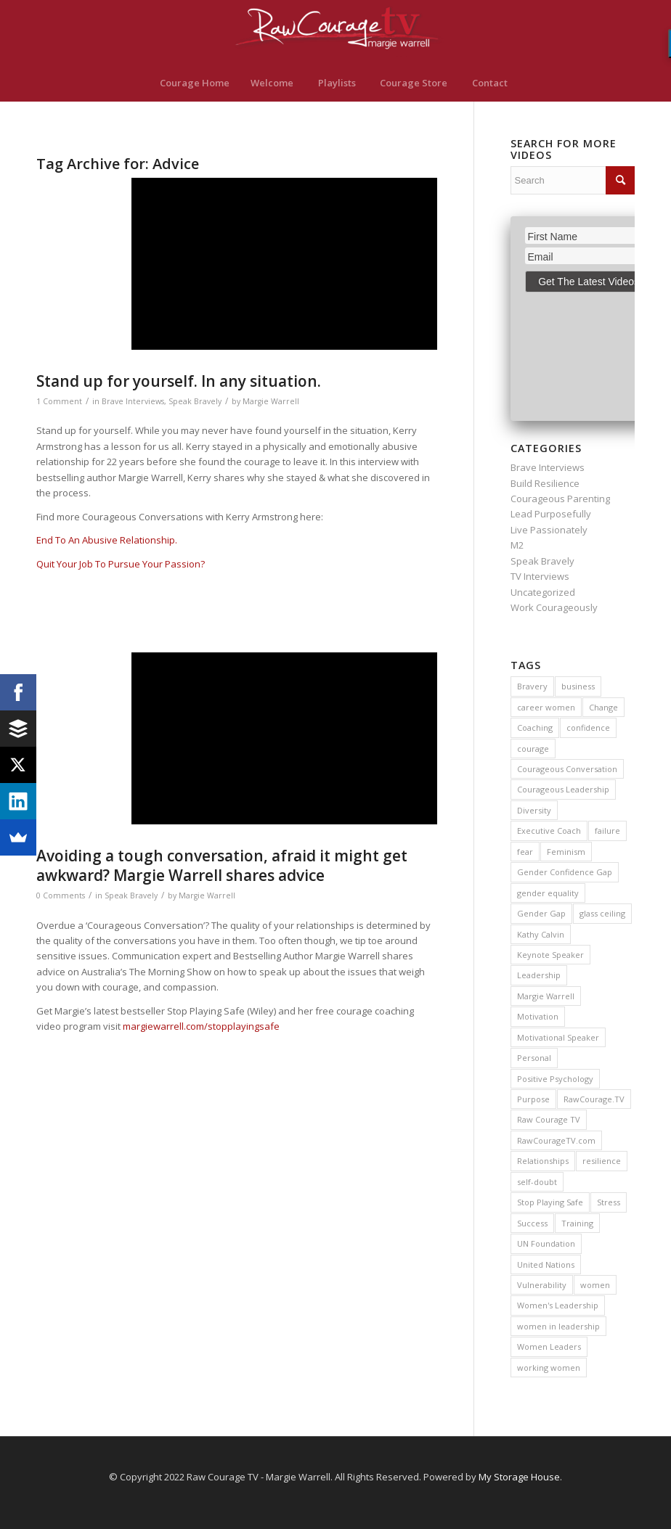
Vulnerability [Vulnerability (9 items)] (541, 1284)
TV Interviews (540, 576)
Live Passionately (549, 529)
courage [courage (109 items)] (533, 748)
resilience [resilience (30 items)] (601, 1160)
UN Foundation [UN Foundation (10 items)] (546, 1243)
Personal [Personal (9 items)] (534, 1057)
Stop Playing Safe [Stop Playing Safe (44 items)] (550, 1202)
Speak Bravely (194, 401)
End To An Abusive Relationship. (106, 539)
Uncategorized (543, 592)
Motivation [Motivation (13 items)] (537, 1016)
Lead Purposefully (551, 513)
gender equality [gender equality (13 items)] (548, 893)
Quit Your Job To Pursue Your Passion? (120, 563)
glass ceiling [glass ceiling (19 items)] (602, 913)
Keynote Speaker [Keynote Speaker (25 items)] (550, 954)
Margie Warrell (271, 401)
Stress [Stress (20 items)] (608, 1202)
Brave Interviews (133, 401)
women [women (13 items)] (595, 1284)
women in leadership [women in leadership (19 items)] (558, 1326)
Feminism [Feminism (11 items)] (566, 851)
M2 (517, 545)
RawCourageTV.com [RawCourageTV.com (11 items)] (556, 1140)
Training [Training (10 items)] (577, 1223)
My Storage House (519, 1476)
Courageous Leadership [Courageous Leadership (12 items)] (563, 789)
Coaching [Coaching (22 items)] (535, 727)
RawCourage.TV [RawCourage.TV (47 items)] (594, 1099)
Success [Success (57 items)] (532, 1223)
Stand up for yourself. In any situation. (178, 381)
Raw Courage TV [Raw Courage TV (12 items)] (548, 1119)
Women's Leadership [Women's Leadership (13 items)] (557, 1305)
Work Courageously (554, 607)
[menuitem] (194, 83)
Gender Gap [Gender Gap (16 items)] (541, 913)
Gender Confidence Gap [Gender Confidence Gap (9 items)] (564, 871)
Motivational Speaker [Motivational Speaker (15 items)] (558, 1037)
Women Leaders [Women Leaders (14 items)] (549, 1346)
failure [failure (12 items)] (607, 830)
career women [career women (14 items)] (546, 707)
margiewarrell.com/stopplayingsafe (201, 1026)
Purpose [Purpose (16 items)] (533, 1099)
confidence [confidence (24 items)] (588, 727)
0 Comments (60, 895)
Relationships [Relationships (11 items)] (543, 1160)
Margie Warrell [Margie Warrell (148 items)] (545, 996)
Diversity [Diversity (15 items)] (534, 810)
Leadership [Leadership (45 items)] (539, 975)
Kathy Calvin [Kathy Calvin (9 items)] (540, 934)
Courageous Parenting (560, 498)
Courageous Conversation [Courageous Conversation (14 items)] (567, 768)
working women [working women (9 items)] (548, 1367)
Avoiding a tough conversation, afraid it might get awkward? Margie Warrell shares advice (221, 865)
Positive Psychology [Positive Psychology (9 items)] (555, 1078)
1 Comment (59, 401)
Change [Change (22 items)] (603, 707)
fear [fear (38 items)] (525, 851)
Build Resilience (545, 483)
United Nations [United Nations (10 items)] (545, 1264)
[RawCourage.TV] (335, 32)
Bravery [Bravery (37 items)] (532, 686)
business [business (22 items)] (578, 686)
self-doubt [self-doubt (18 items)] (537, 1181)
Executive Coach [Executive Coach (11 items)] (549, 830)
